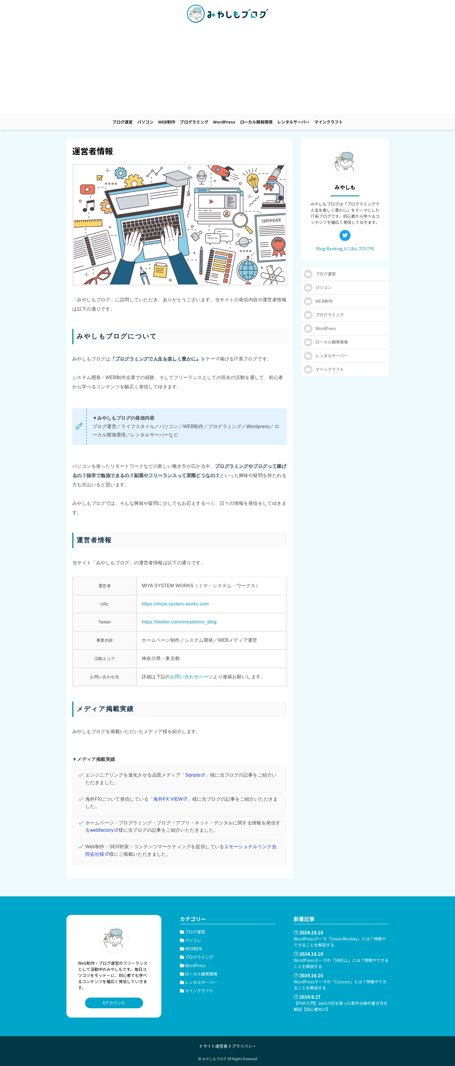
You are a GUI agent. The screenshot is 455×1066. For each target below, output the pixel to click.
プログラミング (194, 122)
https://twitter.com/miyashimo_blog (179, 621)
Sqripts (193, 775)
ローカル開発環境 (256, 122)
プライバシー (244, 1046)
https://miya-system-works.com (175, 603)
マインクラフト (328, 122)
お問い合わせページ (191, 676)
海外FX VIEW (168, 799)
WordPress (224, 122)
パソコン (145, 122)
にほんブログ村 (360, 248)
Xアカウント (114, 1003)
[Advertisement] (227, 70)
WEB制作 (166, 122)
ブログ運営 (122, 122)
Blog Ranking (329, 248)
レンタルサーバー (293, 122)
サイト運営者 (215, 1046)
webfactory (101, 830)
